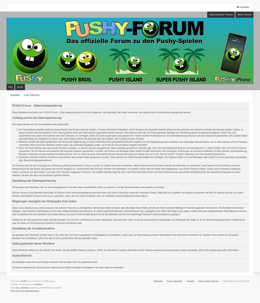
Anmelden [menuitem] (243, 7)
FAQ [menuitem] (10, 87)
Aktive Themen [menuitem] (244, 14)
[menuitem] (15, 291)
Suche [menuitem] (20, 87)
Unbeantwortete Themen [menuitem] (221, 14)
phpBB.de (38, 284)
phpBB (23, 281)
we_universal (22, 288)
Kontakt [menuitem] (190, 281)
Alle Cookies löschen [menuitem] (209, 281)
